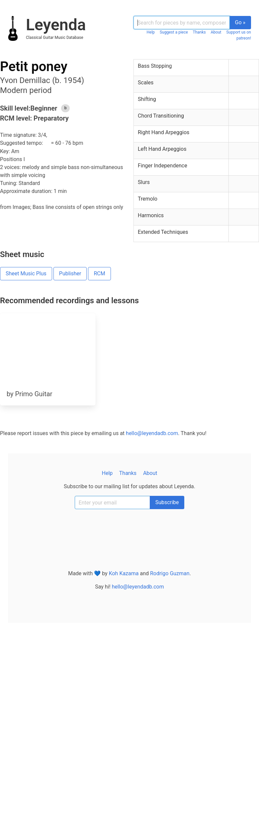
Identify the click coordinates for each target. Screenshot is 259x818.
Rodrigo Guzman (170, 573)
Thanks (199, 32)
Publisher (70, 273)
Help (151, 32)
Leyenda (56, 24)
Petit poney (33, 66)
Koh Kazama (124, 573)
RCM (99, 273)
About (216, 32)
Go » (240, 22)
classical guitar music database (54, 37)
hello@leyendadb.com (152, 433)
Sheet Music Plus (26, 273)
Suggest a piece (174, 32)
